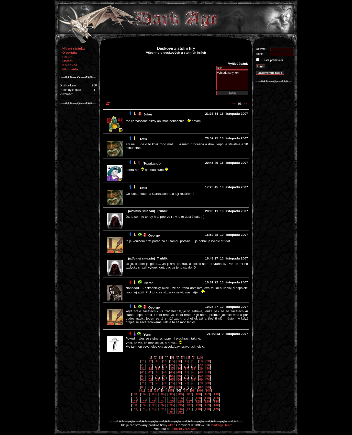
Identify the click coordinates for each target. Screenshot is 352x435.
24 (164, 365)
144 (162, 409)
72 (150, 383)
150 (216, 409)
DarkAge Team (221, 425)
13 (157, 361)
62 (150, 379)
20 (208, 361)
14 (164, 361)
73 (157, 383)
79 (201, 383)
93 (156, 390)
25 (172, 365)
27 (186, 365)
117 (189, 398)
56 (179, 376)
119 (207, 398)
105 (171, 394)
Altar (171, 425)
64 (164, 379)
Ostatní (68, 61)
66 (179, 379)
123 (152, 401)
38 (194, 368)
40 (208, 368)
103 (152, 394)
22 (150, 365)
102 (143, 394)
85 (172, 387)
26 (179, 365)
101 (134, 394)
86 (179, 387)
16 (179, 361)
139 (207, 405)
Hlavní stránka (73, 48)
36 (179, 368)
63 (157, 379)
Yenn (147, 334)
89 (201, 387)
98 (193, 390)
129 (207, 401)
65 (172, 379)
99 (200, 390)
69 (201, 379)
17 (186, 361)
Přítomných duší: (71, 90)
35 (172, 368)
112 (143, 398)
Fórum (67, 57)
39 (201, 368)
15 (172, 361)
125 (171, 401)
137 (189, 405)
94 (164, 390)
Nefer (148, 283)
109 (207, 394)
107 (189, 394)
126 (180, 401)
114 (162, 398)
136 (180, 405)
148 (198, 409)
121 (134, 401)
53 (157, 376)
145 (171, 409)
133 (152, 405)
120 (216, 398)
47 (186, 372)
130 (216, 401)
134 (162, 405)
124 (162, 401)
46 (179, 372)
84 (164, 387)
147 (189, 409)
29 (201, 365)
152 (180, 412)
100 (208, 390)
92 (149, 390)
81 (143, 387)
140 (216, 405)
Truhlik (162, 211)
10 (200, 357)
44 (164, 372)
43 (157, 372)
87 (186, 387)
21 (143, 365)
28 (194, 365)
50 (208, 372)
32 (150, 368)
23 (157, 365)
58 (194, 376)
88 (194, 387)
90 (208, 387)
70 (208, 379)
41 (143, 372)
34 (164, 368)
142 (143, 409)
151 (171, 412)
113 (152, 398)
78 (194, 383)
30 (208, 365)
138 (198, 405)
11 (143, 361)
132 (143, 405)
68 (194, 379)
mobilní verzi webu (184, 429)
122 (143, 401)
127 (189, 401)
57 (186, 376)
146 (180, 409)
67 (186, 379)
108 (198, 394)
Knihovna (69, 65)
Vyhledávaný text (232, 80)
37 (186, 368)
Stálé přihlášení (272, 60)
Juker (147, 114)
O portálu (69, 52)
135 (171, 405)
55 (172, 376)
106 (180, 394)
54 (164, 376)
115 (171, 398)
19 (201, 361)
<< (234, 103)
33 (157, 368)
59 (201, 376)
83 (157, 387)
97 (185, 390)
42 (150, 372)
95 (171, 390)
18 (194, 361)
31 (143, 368)
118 (198, 398)
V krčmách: (67, 94)
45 (172, 372)
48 (194, 372)
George (154, 235)
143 (152, 409)
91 (142, 390)
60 (208, 376)
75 (172, 383)
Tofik (143, 139)
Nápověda (70, 69)
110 (216, 394)
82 (150, 387)
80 (208, 383)
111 (134, 398)
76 (179, 383)
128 (198, 401)
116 (180, 398)
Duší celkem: (68, 85)
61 (143, 379)
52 (150, 376)
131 (134, 405)
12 (150, 361)
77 (186, 383)
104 (162, 394)
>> (245, 103)
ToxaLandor (152, 163)
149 (207, 409)
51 (143, 376)
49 (201, 372)
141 (134, 409)
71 (143, 383)
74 (164, 383)
